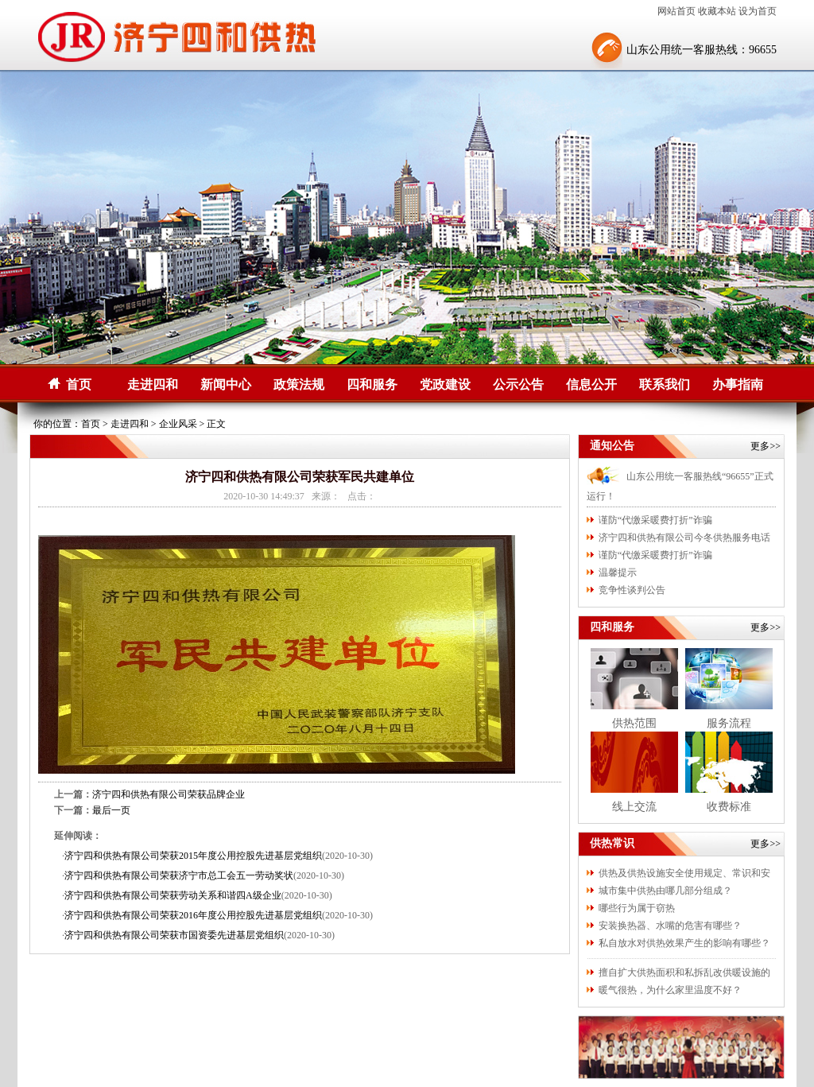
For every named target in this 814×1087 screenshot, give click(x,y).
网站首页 (676, 11)
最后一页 (111, 810)
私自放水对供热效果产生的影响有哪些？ (684, 943)
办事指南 (737, 384)
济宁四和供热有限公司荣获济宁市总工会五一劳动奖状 (178, 875)
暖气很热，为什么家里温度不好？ (670, 990)
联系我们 (664, 384)
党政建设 (445, 384)
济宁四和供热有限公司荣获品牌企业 (168, 794)
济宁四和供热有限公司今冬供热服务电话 (684, 537)
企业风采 (178, 423)
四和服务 (372, 384)
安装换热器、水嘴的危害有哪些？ (670, 925)
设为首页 (757, 11)
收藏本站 (717, 11)
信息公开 (591, 384)
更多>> (765, 446)
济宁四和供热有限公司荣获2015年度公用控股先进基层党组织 (193, 855)
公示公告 (518, 384)
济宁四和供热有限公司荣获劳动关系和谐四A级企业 (172, 895)
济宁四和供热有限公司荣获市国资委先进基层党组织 (174, 935)
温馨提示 (618, 572)
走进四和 (152, 384)
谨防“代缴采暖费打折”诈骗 (655, 520)
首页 (78, 384)
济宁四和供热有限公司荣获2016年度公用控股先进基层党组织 (193, 915)
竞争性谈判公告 (632, 590)
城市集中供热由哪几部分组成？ (665, 890)
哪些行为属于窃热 (637, 908)
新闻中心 (225, 384)
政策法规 (298, 384)
